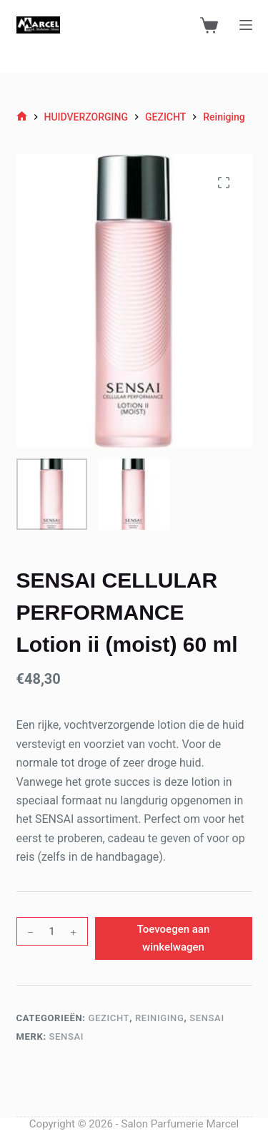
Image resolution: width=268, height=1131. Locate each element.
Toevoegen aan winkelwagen (173, 938)
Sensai (206, 1018)
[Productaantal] (52, 931)
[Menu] (245, 25)
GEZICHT (108, 1018)
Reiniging (159, 1018)
